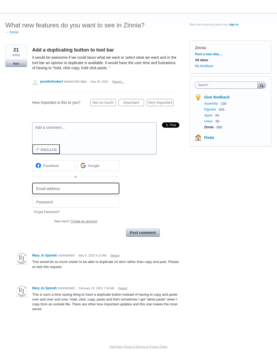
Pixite (209, 137)
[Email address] (75, 188)
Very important (160, 103)
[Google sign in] (98, 165)
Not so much (104, 103)
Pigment (210, 109)
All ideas (201, 60)
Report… (118, 81)
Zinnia (200, 48)
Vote (16, 63)
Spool (208, 115)
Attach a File (48, 149)
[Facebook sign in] (53, 165)
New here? (75, 221)
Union (208, 121)
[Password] (75, 202)
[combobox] (227, 85)
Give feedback (217, 97)
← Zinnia (11, 32)
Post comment (143, 232)
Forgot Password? (47, 212)
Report (114, 255)
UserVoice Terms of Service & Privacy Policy (138, 346)
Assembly (211, 103)
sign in (233, 24)
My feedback (204, 66)
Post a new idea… (208, 54)
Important (133, 103)
